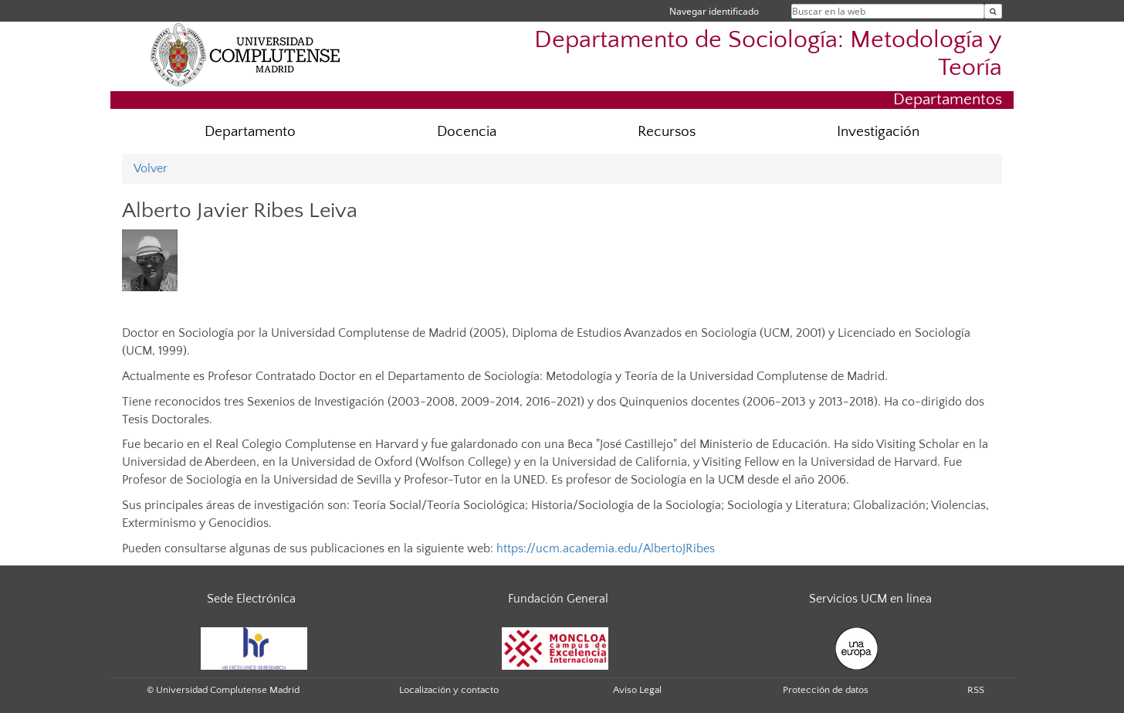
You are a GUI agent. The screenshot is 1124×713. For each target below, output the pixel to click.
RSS (975, 689)
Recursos (667, 132)
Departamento (250, 132)
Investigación (878, 132)
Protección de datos (825, 689)
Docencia (466, 132)
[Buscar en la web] (993, 11)
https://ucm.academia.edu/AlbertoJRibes (605, 548)
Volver (151, 168)
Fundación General (558, 599)
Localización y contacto (449, 689)
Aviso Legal (637, 689)
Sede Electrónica (251, 599)
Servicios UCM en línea (870, 599)
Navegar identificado (714, 11)
